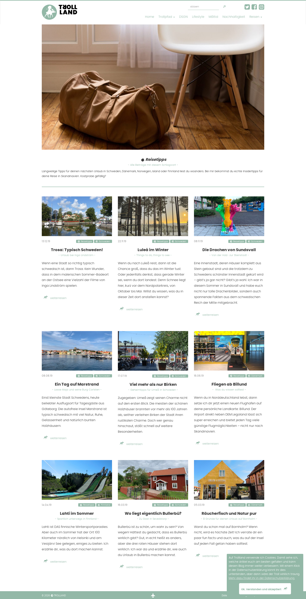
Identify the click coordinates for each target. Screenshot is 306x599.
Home (149, 16)
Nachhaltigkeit (233, 16)
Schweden (104, 242)
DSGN (183, 16)
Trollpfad (166, 16)
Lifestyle (198, 16)
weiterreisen (54, 298)
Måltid (213, 16)
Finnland (105, 505)
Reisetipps (86, 242)
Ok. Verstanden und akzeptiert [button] (265, 588)
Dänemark (256, 376)
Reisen (255, 16)
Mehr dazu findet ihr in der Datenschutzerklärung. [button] (262, 578)
